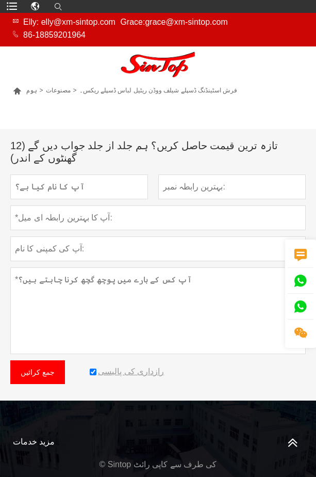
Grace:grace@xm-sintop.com (173, 22)
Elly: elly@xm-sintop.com (69, 22)
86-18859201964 (54, 34)
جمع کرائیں (38, 372)
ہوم (31, 90)
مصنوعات (58, 90)
